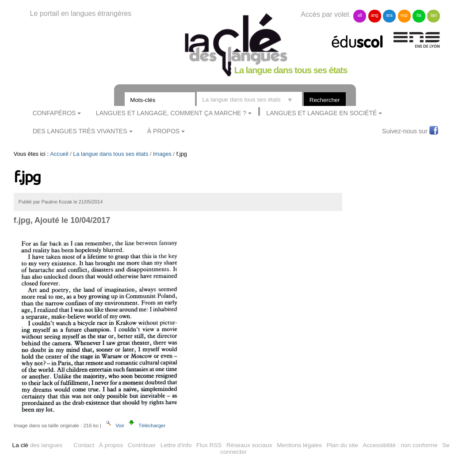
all (360, 15)
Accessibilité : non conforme (400, 445)
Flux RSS (209, 445)
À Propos (163, 131)
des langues (37, 445)
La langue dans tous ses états (110, 154)
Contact (83, 445)
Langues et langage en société (321, 113)
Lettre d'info (176, 445)
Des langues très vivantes (80, 131)
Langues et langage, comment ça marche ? (171, 113)
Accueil (59, 154)
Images (162, 154)
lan (433, 15)
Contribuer (142, 445)
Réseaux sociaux (249, 445)
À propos (111, 445)
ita (419, 15)
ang (374, 15)
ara (389, 15)
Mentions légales (299, 445)
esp (404, 15)
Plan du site (342, 445)
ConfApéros (54, 113)
